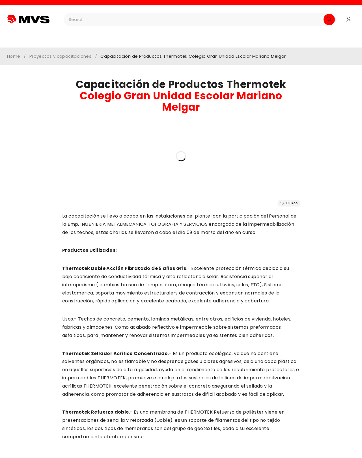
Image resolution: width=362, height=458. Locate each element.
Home (13, 56)
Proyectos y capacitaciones (60, 56)
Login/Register (348, 19)
